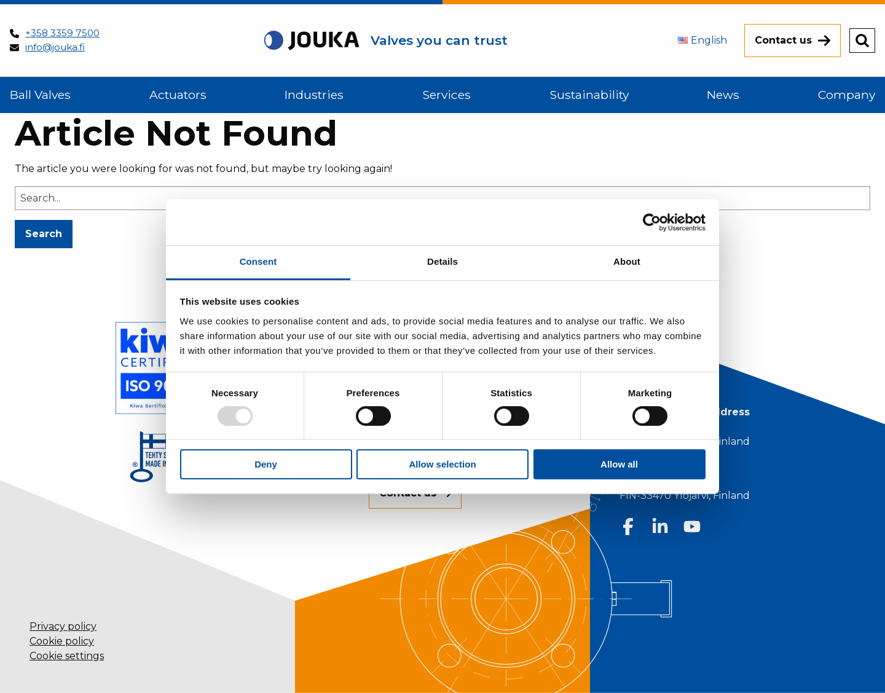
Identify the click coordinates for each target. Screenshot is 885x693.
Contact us (783, 40)
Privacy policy (63, 626)
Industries (314, 94)
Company (846, 94)
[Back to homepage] (385, 40)
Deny (265, 464)
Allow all (619, 464)
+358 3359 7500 (62, 33)
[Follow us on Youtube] (692, 526)
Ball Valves (40, 94)
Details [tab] (442, 261)
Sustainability (589, 94)
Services (446, 94)
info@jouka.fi (55, 47)
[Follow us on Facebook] (628, 526)
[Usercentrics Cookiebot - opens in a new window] (652, 222)
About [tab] (626, 261)
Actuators (177, 94)
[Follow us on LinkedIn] (660, 526)
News (723, 94)
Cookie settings (67, 656)
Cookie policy (62, 641)
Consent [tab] (258, 261)
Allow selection (442, 464)
